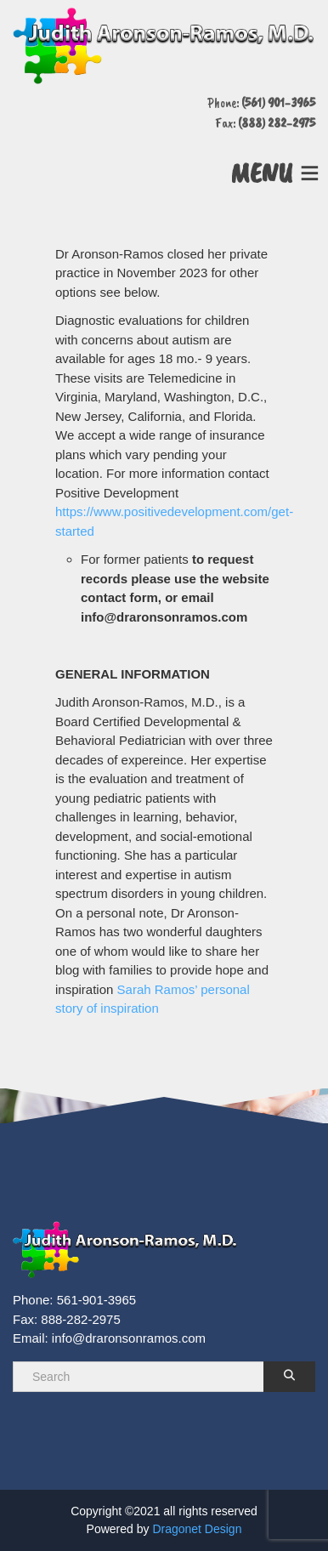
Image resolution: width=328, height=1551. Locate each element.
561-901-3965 (96, 1299)
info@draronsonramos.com (129, 1338)
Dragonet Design (196, 1529)
